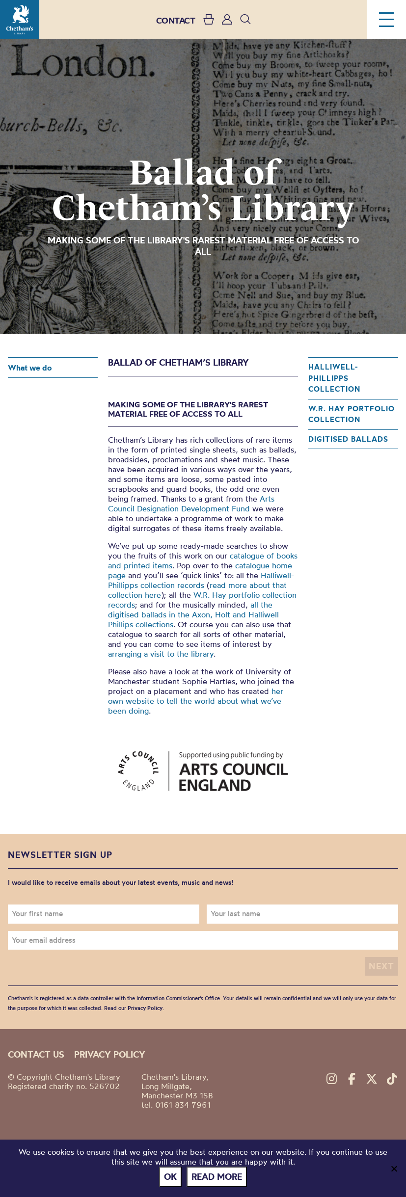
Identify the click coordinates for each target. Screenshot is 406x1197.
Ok (170, 1176)
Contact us (36, 1054)
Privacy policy (109, 1054)
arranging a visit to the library (161, 654)
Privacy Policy (145, 1008)
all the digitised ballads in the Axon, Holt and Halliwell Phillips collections (193, 614)
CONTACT (175, 20)
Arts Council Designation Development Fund (191, 503)
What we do (30, 367)
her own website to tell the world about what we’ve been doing (195, 701)
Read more (216, 1176)
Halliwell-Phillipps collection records (201, 580)
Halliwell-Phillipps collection (334, 378)
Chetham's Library (19, 19)
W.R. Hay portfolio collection (351, 414)
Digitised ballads (348, 439)
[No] (394, 1168)
